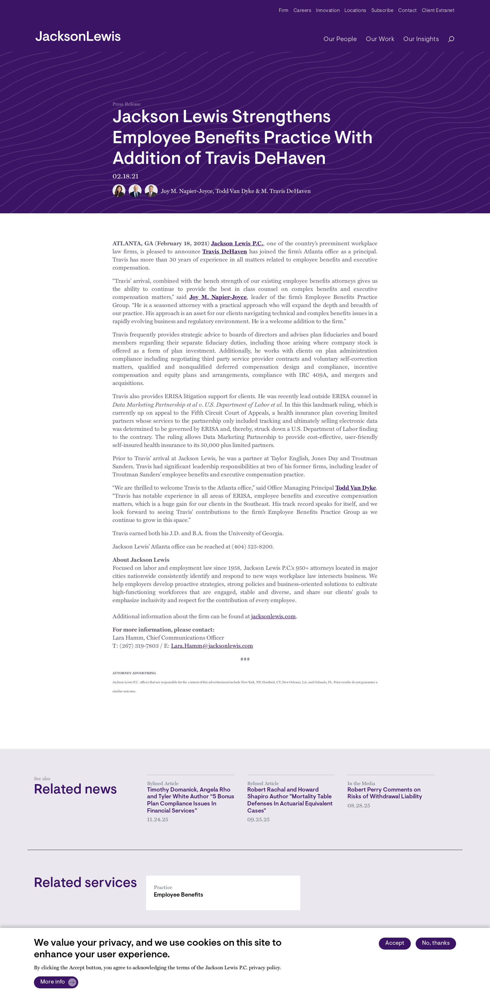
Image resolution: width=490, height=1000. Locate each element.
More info (52, 982)
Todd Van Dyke (235, 190)
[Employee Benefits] (223, 893)
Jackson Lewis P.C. (237, 243)
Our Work (380, 39)
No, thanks (436, 943)
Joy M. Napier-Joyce (187, 190)
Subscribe (382, 10)
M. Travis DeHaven (286, 190)
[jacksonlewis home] (78, 34)
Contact (407, 10)
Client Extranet (438, 10)
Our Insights (421, 39)
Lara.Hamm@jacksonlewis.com (212, 645)
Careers (302, 10)
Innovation (328, 10)
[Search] (448, 40)
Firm (284, 10)
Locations (356, 10)
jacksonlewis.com (273, 616)
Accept (394, 943)
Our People (340, 39)
